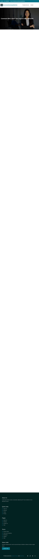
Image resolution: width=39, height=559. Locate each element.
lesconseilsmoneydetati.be (10, 5)
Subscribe (6, 548)
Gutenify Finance (14, 555)
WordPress (22, 555)
